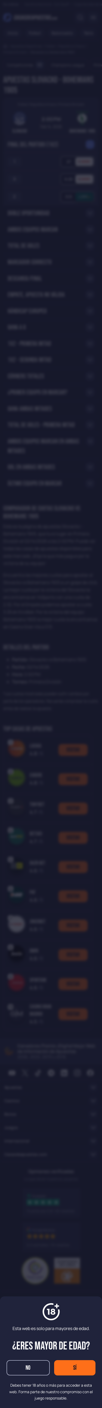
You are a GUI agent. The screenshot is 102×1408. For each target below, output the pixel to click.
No (28, 1368)
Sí (74, 1368)
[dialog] (51, 704)
